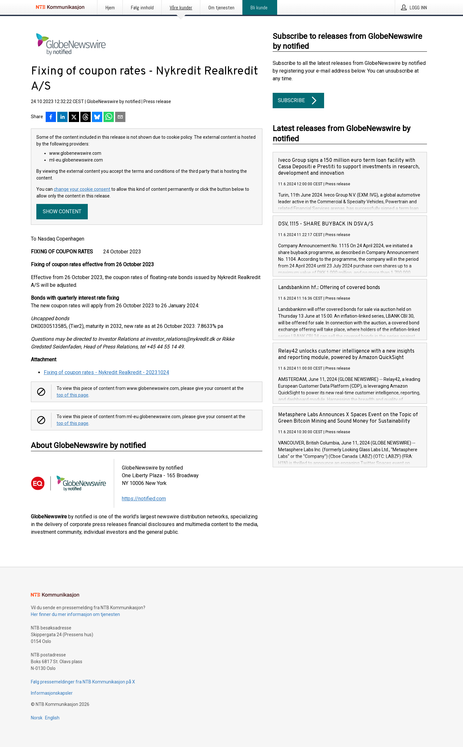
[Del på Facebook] (51, 117)
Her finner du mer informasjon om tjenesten (75, 614)
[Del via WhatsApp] (109, 117)
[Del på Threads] (85, 117)
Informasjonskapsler (52, 693)
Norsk (36, 717)
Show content (62, 211)
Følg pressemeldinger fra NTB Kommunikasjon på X (83, 681)
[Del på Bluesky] (97, 117)
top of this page (72, 395)
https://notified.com (144, 499)
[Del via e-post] (120, 117)
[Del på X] (74, 117)
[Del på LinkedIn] (62, 117)
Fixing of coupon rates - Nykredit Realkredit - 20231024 (106, 372)
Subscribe (298, 100)
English (52, 717)
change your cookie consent (82, 189)
